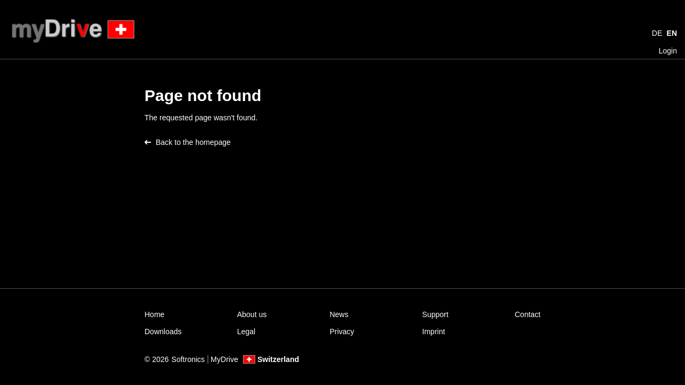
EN (672, 33)
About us (252, 314)
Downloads (162, 331)
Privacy (342, 331)
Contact (528, 314)
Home (154, 314)
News (339, 314)
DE (657, 33)
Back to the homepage (187, 142)
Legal (246, 331)
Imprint (433, 331)
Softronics (187, 359)
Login (668, 51)
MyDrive (224, 359)
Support (435, 314)
